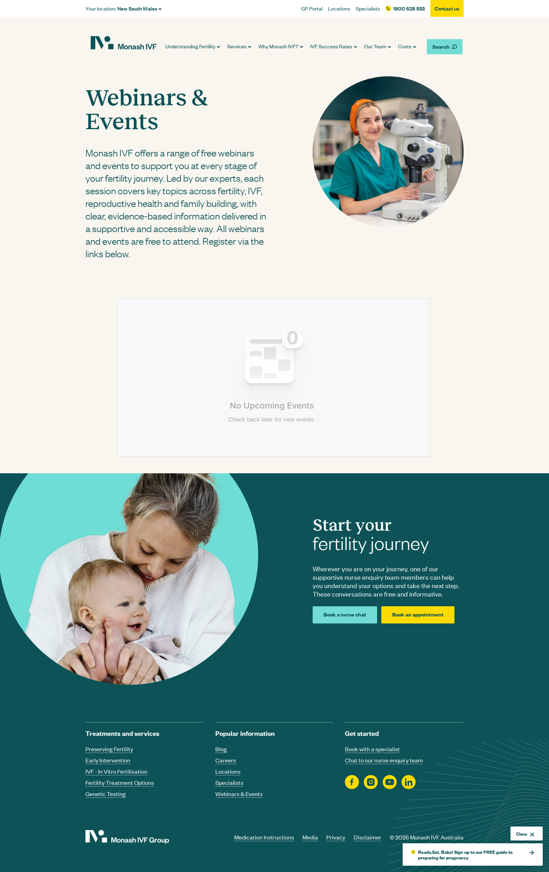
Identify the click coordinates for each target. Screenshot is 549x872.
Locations (339, 8)
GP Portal (311, 8)
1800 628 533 (409, 8)
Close (525, 833)
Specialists (368, 8)
